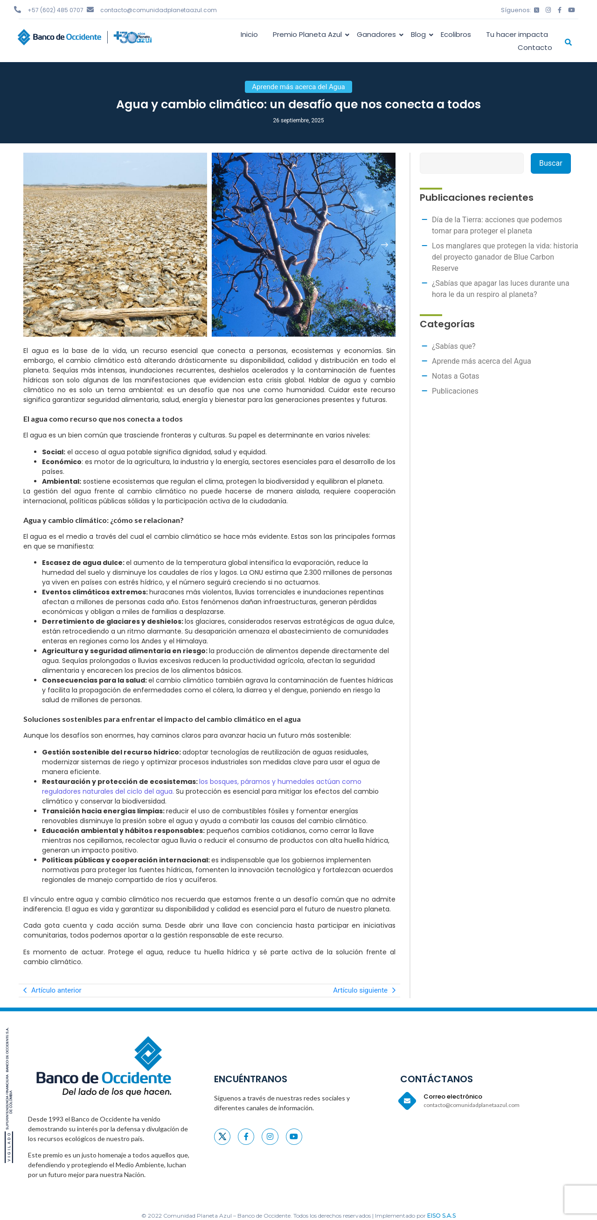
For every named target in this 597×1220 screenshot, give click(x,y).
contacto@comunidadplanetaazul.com (158, 10)
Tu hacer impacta (517, 34)
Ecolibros (456, 34)
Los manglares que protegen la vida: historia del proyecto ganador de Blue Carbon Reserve (505, 257)
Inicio (249, 34)
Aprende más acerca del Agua (481, 361)
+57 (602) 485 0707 (55, 10)
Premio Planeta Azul (309, 34)
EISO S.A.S (441, 1215)
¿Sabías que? (454, 346)
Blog (420, 34)
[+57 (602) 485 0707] (17, 9)
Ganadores (378, 34)
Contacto (535, 47)
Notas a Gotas (455, 376)
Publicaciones (455, 391)
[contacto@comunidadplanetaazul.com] (90, 9)
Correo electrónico (452, 1096)
